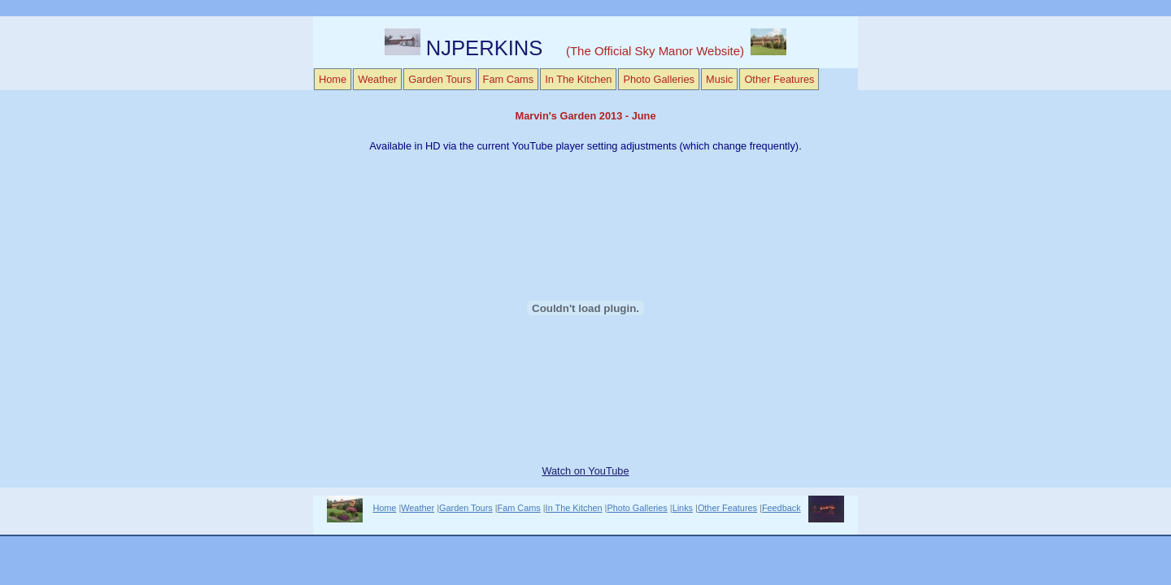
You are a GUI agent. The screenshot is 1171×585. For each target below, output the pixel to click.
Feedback (781, 508)
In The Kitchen (578, 79)
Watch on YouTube (585, 471)
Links (683, 508)
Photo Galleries (658, 79)
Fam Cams (508, 79)
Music (719, 79)
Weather (377, 79)
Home (332, 79)
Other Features (779, 79)
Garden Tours (439, 79)
